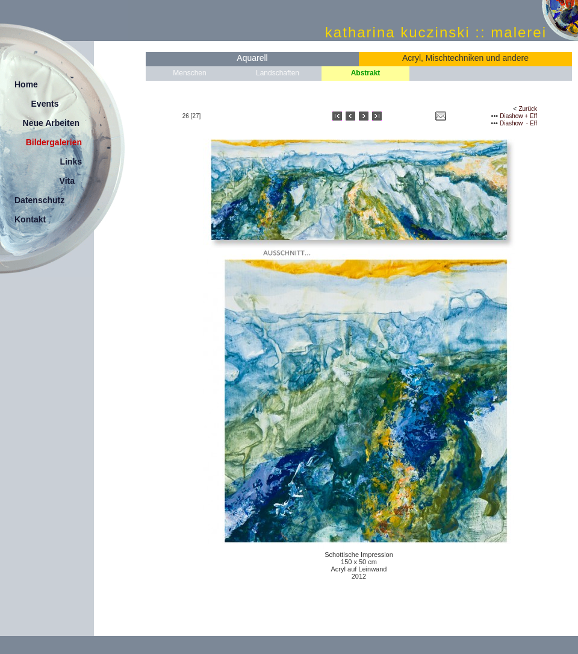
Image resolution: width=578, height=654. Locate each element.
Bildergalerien (54, 142)
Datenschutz (39, 200)
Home (26, 84)
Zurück (527, 108)
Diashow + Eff (518, 116)
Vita (67, 181)
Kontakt (30, 219)
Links (71, 161)
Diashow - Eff (518, 123)
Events (45, 103)
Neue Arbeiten (51, 123)
